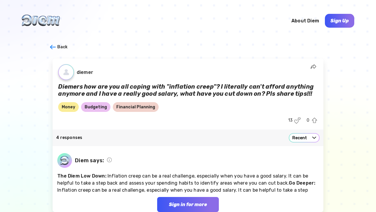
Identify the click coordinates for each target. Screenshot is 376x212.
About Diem (305, 21)
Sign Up (339, 21)
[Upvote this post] (314, 120)
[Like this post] (297, 120)
